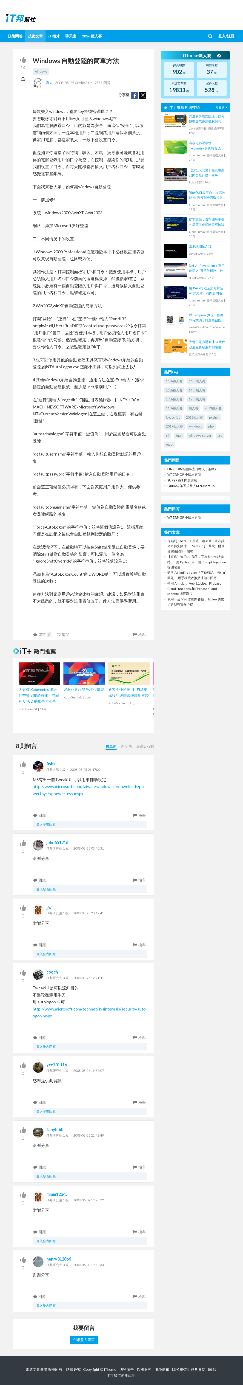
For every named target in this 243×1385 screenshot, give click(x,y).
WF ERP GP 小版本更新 (184, 474)
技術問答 (15, 36)
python (214, 417)
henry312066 (58, 1258)
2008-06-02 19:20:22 (88, 1200)
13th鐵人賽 (174, 390)
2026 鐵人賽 (92, 36)
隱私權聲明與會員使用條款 (194, 1369)
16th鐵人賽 (197, 381)
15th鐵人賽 (174, 381)
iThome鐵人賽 (202, 55)
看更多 (222, 107)
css (219, 435)
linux (179, 435)
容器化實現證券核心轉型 (83, 689)
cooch (52, 971)
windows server (200, 435)
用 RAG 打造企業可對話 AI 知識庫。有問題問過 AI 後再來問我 (206, 291)
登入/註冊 (226, 36)
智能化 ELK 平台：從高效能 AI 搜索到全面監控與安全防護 (207, 195)
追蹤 (62, 634)
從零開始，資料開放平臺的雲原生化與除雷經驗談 (206, 221)
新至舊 (126, 746)
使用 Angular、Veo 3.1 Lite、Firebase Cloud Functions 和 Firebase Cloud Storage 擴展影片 (194, 588)
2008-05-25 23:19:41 (88, 913)
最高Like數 (145, 746)
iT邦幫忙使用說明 (121, 1375)
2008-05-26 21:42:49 (88, 1135)
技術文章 (35, 36)
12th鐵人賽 (197, 399)
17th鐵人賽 (174, 399)
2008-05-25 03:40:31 (88, 848)
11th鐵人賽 (174, 408)
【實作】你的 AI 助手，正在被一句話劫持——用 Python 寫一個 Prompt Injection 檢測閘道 (196, 562)
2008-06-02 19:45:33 (88, 1265)
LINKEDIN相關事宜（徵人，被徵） (192, 469)
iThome (110, 1369)
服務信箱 (161, 1369)
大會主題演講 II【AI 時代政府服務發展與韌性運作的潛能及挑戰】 (207, 345)
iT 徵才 (54, 36)
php (211, 426)
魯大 (43, 82)
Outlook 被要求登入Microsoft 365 (191, 486)
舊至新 (111, 746)
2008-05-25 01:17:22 (85, 769)
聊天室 (70, 36)
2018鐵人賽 (194, 417)
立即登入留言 (84, 1339)
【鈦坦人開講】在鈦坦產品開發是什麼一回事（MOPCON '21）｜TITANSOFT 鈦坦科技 (206, 173)
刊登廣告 (126, 1369)
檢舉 (139, 634)
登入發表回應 (46, 824)
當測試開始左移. (200, 246)
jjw (48, 907)
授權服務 (144, 1369)
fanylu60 (54, 1129)
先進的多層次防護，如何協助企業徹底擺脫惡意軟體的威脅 (206, 119)
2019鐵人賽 (213, 408)
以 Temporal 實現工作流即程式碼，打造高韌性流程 (206, 318)
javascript (173, 417)
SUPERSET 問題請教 (182, 480)
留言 (42, 634)
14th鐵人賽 (197, 390)
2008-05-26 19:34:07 (88, 1071)
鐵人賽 (193, 408)
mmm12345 (57, 1194)
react (170, 444)
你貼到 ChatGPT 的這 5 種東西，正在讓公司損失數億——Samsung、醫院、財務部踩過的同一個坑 (196, 546)
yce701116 (56, 1064)
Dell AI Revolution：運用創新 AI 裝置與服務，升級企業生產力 (207, 268)
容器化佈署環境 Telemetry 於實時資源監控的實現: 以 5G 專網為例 (207, 146)
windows (40, 71)
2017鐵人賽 (174, 426)
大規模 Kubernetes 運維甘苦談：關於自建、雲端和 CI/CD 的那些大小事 (39, 695)
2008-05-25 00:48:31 (72, 82)
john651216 (57, 842)
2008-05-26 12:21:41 (88, 978)
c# (167, 435)
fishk (51, 763)
